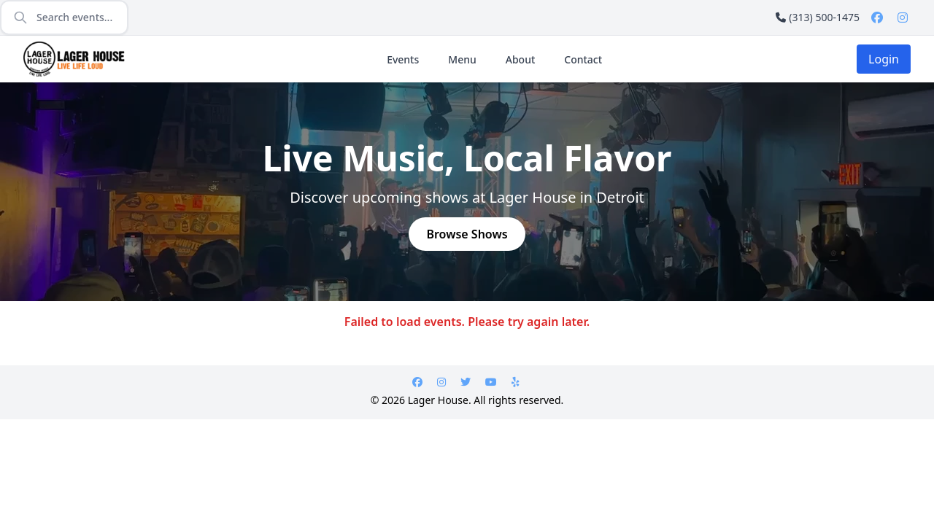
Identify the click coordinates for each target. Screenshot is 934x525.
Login (883, 59)
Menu (462, 59)
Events (403, 59)
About (521, 59)
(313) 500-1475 (818, 17)
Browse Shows (466, 234)
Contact (583, 59)
